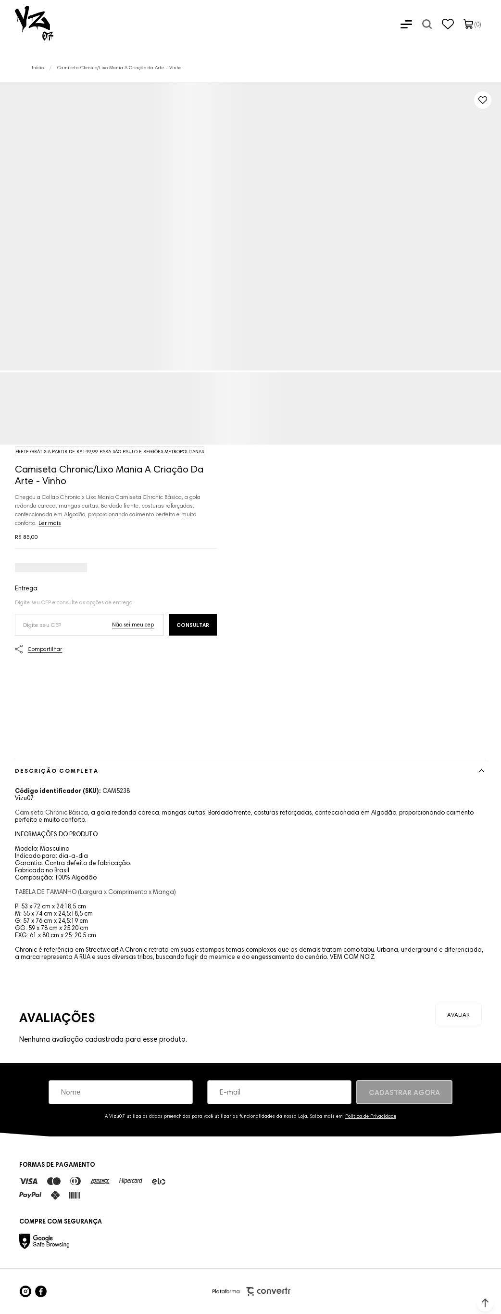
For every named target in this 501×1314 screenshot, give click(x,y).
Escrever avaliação (458, 1014)
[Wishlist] (448, 24)
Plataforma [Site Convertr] (251, 1291)
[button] (485, 1303)
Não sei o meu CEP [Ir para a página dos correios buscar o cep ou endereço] (133, 624)
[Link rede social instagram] (25, 1291)
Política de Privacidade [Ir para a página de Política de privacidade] (370, 1116)
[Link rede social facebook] (41, 1291)
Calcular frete (193, 625)
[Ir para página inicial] (38, 67)
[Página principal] (26, 24)
